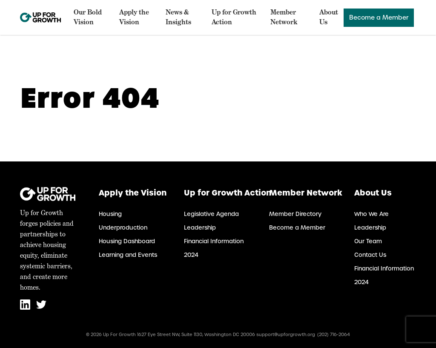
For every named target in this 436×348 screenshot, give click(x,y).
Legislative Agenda (211, 214)
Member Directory (295, 214)
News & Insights (178, 17)
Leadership (200, 227)
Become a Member (378, 17)
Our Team (368, 241)
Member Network (284, 17)
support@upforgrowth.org (285, 334)
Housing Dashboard (127, 241)
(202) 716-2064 (333, 334)
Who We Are (371, 214)
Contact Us (370, 255)
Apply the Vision (134, 17)
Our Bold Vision (88, 17)
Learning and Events (128, 255)
